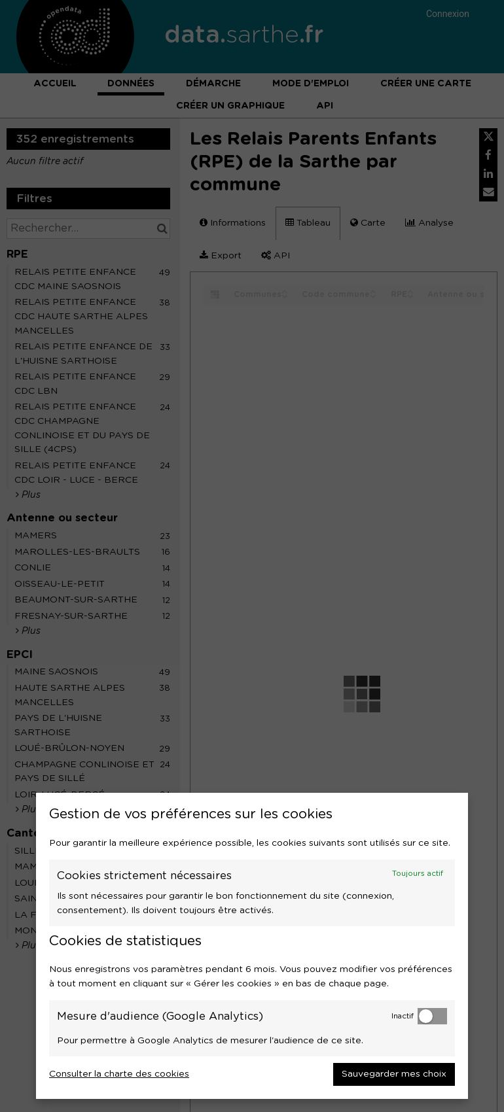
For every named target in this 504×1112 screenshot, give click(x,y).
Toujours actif (417, 873)
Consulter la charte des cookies (119, 1074)
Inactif (402, 1016)
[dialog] (252, 946)
